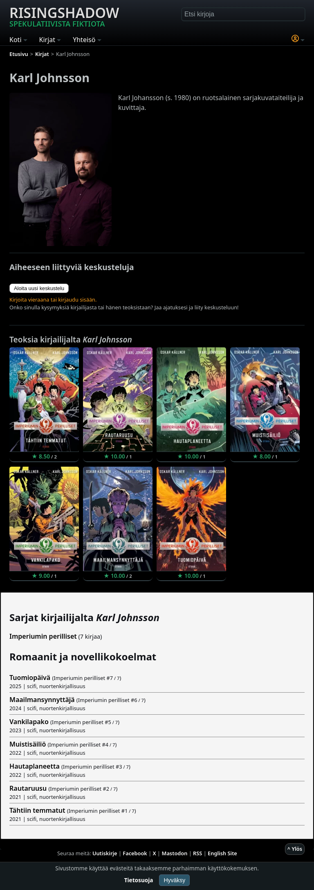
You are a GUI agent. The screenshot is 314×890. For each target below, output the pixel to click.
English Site (222, 853)
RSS (197, 853)
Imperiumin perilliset (43, 636)
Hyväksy (174, 880)
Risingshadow (64, 16)
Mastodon (175, 853)
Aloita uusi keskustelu (39, 288)
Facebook (135, 853)
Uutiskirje (104, 853)
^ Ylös (294, 848)
